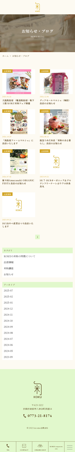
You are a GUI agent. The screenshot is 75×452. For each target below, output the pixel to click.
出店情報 (8, 262)
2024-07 (8, 339)
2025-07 (8, 290)
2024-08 (8, 333)
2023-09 (8, 357)
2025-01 (8, 302)
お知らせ (8, 274)
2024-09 (8, 326)
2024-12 (8, 308)
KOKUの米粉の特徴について (19, 256)
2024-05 (8, 351)
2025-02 (8, 296)
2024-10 (8, 320)
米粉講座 (8, 268)
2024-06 (8, 345)
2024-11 (8, 314)
